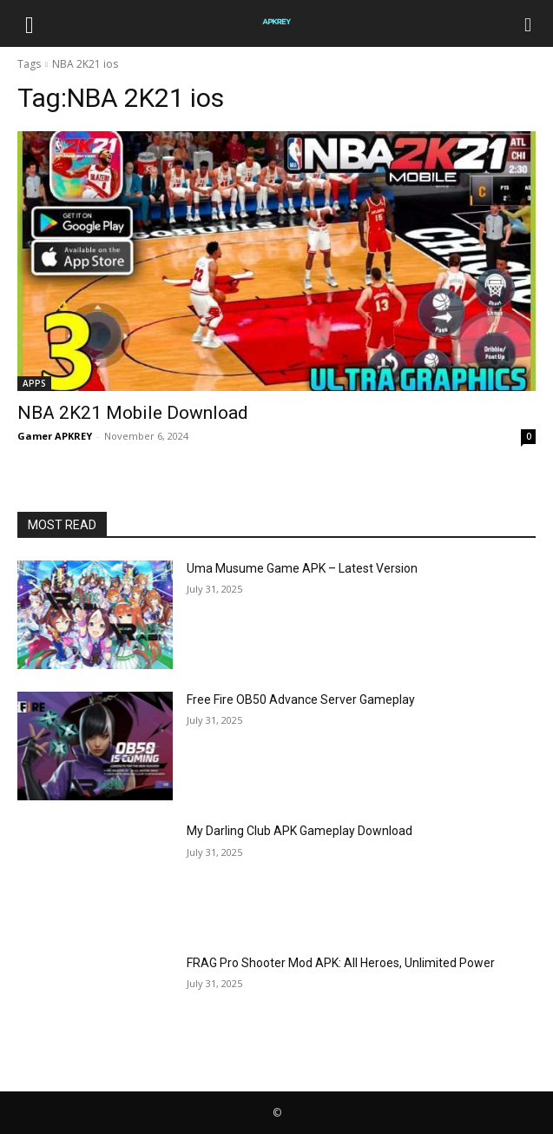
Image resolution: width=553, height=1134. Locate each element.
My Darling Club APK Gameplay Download (299, 831)
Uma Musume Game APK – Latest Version (302, 568)
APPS (34, 383)
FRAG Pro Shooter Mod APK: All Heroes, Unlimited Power (341, 963)
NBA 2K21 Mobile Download (132, 412)
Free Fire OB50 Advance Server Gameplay (301, 699)
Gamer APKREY (54, 435)
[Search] (528, 23)
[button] (29, 23)
